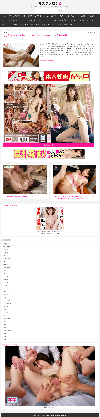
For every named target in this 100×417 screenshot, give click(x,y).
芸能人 (30, 16)
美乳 (71, 25)
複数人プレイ (63, 20)
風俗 (2, 20)
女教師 (83, 16)
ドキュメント (32, 20)
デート (9, 25)
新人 (61, 16)
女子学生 (38, 16)
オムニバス (51, 25)
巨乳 (59, 25)
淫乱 (2, 25)
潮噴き (5, 306)
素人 (15, 25)
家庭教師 (92, 16)
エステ (15, 20)
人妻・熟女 (70, 16)
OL (77, 16)
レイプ (72, 20)
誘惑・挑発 (24, 25)
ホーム (3, 16)
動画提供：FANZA (46, 60)
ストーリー (91, 20)
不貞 (54, 20)
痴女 (37, 25)
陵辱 (43, 25)
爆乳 (65, 25)
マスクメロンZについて (16, 16)
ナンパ (47, 20)
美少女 (46, 16)
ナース (22, 20)
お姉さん (54, 16)
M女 (32, 25)
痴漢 (8, 20)
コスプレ (81, 20)
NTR (41, 20)
